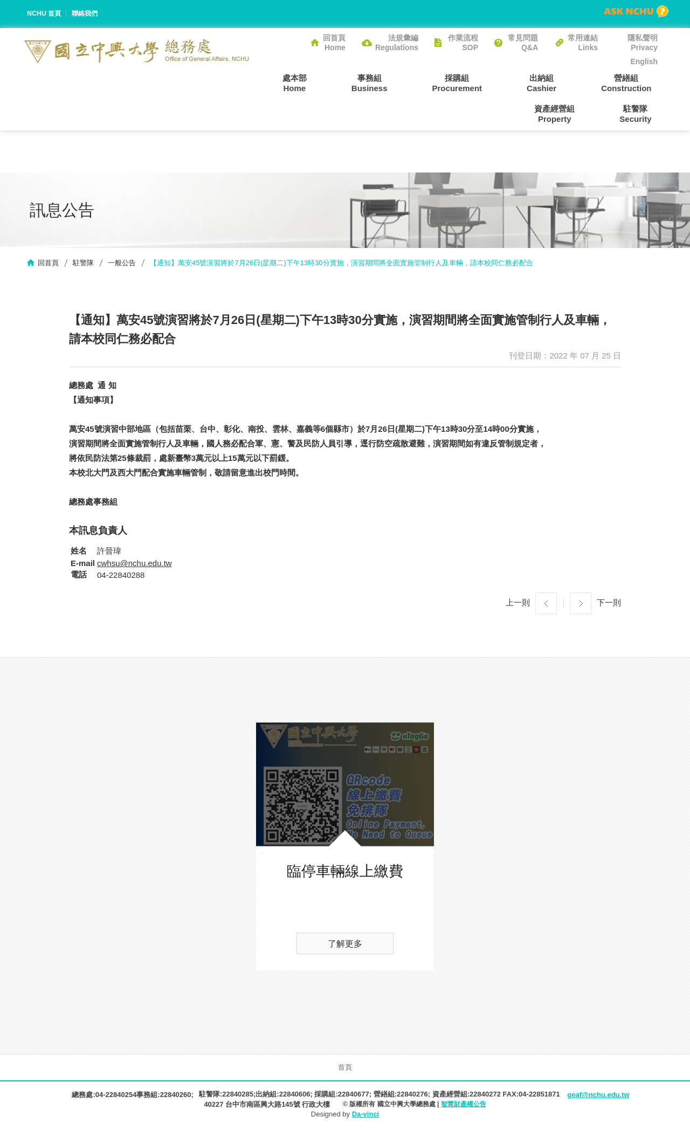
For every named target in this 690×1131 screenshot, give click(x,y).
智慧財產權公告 (463, 1106)
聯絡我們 (88, 14)
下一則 (609, 604)
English (644, 61)
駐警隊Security (642, 114)
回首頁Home (334, 42)
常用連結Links (583, 42)
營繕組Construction (560, 82)
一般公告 (122, 264)
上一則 (518, 604)
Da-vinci (366, 1116)
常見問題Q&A (523, 42)
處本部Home (277, 82)
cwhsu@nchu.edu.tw (134, 565)
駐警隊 (83, 264)
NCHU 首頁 (45, 14)
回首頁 (48, 264)
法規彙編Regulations (396, 42)
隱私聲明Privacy (642, 42)
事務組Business (340, 82)
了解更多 (345, 945)
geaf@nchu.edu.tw (598, 1097)
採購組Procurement (415, 82)
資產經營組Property (637, 82)
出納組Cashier (487, 82)
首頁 (345, 1069)
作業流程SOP (463, 42)
